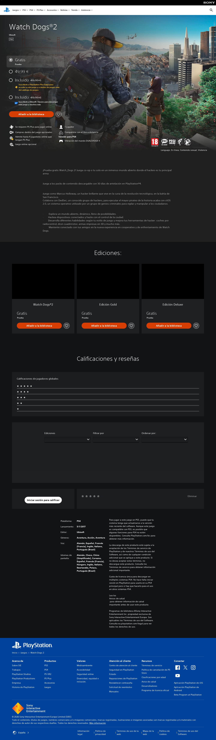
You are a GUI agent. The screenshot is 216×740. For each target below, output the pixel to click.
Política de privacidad (100, 732)
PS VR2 (47, 674)
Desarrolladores (149, 686)
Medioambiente (84, 665)
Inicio (14, 652)
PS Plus (40, 10)
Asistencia (85, 10)
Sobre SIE (16, 665)
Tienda (74, 10)
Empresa (16, 682)
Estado (112, 674)
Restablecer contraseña (120, 682)
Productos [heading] (50, 660)
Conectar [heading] (179, 660)
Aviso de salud (149, 681)
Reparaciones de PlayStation (123, 678)
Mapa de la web (148, 732)
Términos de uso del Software (188, 732)
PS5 (24, 10)
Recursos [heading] (147, 660)
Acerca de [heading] (17, 660)
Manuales (114, 691)
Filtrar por (98, 433)
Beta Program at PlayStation (188, 694)
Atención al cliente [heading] (120, 660)
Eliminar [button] (192, 496)
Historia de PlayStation (23, 687)
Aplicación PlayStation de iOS (188, 682)
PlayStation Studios (21, 674)
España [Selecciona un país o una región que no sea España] (21, 732)
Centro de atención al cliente (123, 665)
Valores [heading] (81, 660)
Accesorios (52, 10)
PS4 (31, 10)
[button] (43, 500)
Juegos (15, 10)
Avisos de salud (117, 598)
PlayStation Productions (23, 678)
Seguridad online (85, 674)
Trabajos (16, 669)
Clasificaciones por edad (154, 677)
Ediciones (49, 433)
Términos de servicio (152, 665)
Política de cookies (164, 732)
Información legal (83, 732)
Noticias (64, 10)
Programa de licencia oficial (155, 690)
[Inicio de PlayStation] (6, 10)
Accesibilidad (83, 669)
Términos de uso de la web (128, 732)
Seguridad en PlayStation (121, 669)
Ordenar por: (149, 433)
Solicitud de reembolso (120, 687)
